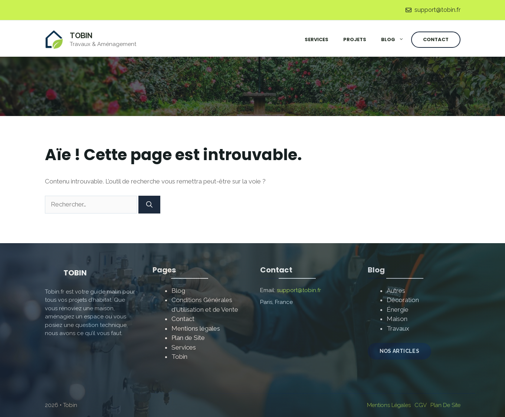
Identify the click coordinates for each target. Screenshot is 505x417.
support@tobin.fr (437, 9)
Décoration (403, 300)
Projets (354, 39)
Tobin (81, 35)
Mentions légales (195, 328)
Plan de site (445, 405)
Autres (396, 290)
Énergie (398, 309)
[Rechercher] (149, 205)
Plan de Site (188, 337)
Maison (397, 318)
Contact (436, 39)
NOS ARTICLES (399, 351)
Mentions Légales (389, 405)
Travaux (398, 328)
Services (316, 39)
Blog (396, 39)
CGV (420, 405)
